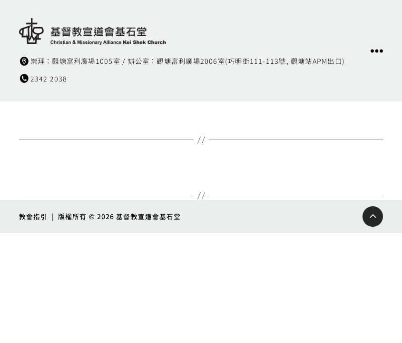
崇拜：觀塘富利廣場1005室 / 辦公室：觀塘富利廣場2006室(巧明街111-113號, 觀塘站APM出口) (195, 60)
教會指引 (33, 216)
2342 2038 (49, 78)
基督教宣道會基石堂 (149, 216)
